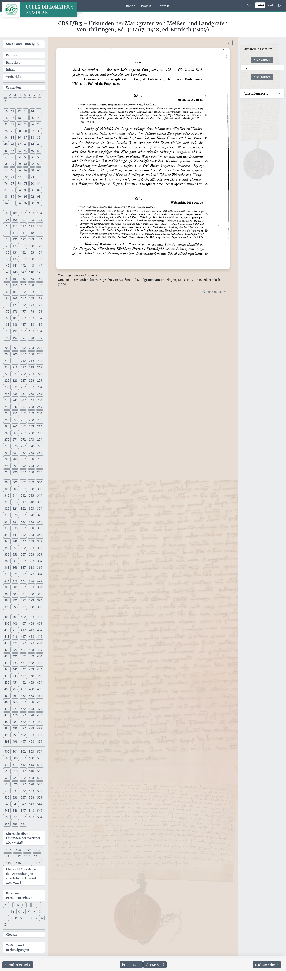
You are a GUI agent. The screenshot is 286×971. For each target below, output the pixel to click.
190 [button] (6, 331)
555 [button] (6, 824)
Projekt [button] (146, 6)
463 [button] (31, 696)
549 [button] (39, 811)
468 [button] (31, 702)
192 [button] (23, 331)
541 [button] (15, 804)
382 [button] (23, 587)
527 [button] (23, 784)
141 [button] (15, 266)
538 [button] (31, 797)
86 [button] (32, 190)
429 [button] (39, 650)
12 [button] (19, 111)
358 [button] (31, 554)
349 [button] (39, 541)
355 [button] (6, 554)
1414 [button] (37, 856)
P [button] (5, 918)
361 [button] (15, 561)
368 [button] (31, 568)
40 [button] (6, 144)
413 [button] (31, 630)
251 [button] (15, 413)
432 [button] (23, 656)
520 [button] (6, 778)
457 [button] (23, 689)
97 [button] (25, 203)
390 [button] (6, 600)
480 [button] (6, 722)
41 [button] (12, 144)
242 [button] (23, 400)
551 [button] (15, 817)
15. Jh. (248, 67)
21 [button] (38, 118)
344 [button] (39, 535)
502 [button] (23, 752)
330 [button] (6, 522)
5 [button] (25, 95)
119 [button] (39, 233)
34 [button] (6, 138)
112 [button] (23, 226)
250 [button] (6, 413)
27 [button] (38, 124)
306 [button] (15, 489)
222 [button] (23, 374)
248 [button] (31, 407)
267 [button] (23, 433)
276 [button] (15, 446)
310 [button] (6, 495)
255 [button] (6, 420)
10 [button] (6, 111)
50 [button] (32, 151)
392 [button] (23, 600)
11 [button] (12, 111)
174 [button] (39, 305)
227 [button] (23, 380)
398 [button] (31, 607)
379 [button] (39, 581)
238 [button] (31, 394)
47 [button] (12, 151)
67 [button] (25, 170)
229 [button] (39, 380)
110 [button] (6, 226)
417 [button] (23, 637)
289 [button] (39, 459)
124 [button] (39, 239)
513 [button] (31, 765)
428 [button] (31, 650)
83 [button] (12, 190)
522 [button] (23, 778)
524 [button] (39, 778)
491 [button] (15, 735)
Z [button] (5, 925)
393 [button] (31, 600)
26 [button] (32, 124)
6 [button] (30, 95)
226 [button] (15, 380)
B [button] (10, 905)
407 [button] (23, 623)
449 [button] (39, 676)
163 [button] (31, 292)
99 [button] (38, 203)
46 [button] (6, 151)
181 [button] (15, 318)
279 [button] (39, 446)
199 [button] (39, 338)
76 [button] (6, 183)
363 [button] (31, 561)
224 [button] (39, 374)
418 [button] (31, 637)
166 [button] (15, 298)
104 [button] (39, 213)
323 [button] (31, 509)
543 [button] (31, 804)
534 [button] (39, 791)
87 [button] (38, 190)
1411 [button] (7, 856)
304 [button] (39, 482)
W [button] (41, 918)
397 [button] (23, 607)
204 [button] (39, 348)
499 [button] (39, 741)
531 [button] (15, 791)
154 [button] (39, 279)
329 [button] (39, 515)
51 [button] (38, 151)
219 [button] (39, 367)
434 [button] (39, 656)
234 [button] (39, 387)
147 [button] (23, 272)
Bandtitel (13, 62)
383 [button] (31, 587)
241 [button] (15, 400)
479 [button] (39, 715)
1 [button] (5, 95)
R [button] (16, 918)
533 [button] (31, 791)
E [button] (28, 905)
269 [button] (39, 433)
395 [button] (6, 607)
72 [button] (19, 177)
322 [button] (23, 509)
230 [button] (6, 387)
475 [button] (6, 715)
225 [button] (6, 380)
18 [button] (19, 118)
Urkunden (13, 87)
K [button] (19, 911)
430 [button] (6, 656)
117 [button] (23, 233)
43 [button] (25, 144)
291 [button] (15, 466)
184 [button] (39, 318)
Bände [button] (131, 6)
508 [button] (31, 758)
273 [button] (31, 440)
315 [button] (6, 502)
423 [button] (31, 643)
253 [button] (31, 413)
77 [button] (12, 183)
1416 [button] (17, 863)
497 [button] (23, 741)
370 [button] (6, 574)
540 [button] (6, 804)
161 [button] (15, 292)
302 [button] (23, 482)
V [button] (36, 918)
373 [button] (31, 574)
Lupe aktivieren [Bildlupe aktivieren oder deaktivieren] (214, 291)
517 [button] (23, 771)
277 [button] (23, 446)
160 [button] (6, 292)
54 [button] (19, 157)
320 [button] (6, 509)
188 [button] (31, 325)
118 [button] (31, 233)
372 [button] (23, 574)
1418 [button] (37, 863)
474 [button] (39, 709)
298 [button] (31, 472)
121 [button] (15, 239)
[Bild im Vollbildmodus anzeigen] (230, 43)
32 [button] (32, 131)
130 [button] (6, 252)
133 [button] (31, 252)
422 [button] (23, 643)
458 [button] (31, 689)
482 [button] (23, 722)
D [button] (23, 905)
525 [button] (6, 784)
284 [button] (39, 453)
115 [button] (6, 233)
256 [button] (15, 420)
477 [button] (23, 715)
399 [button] (39, 607)
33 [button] (38, 131)
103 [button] (31, 213)
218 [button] (31, 367)
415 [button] (6, 637)
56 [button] (32, 157)
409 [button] (39, 623)
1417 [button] (27, 863)
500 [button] (6, 752)
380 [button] (6, 587)
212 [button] (23, 361)
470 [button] (6, 709)
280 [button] (6, 453)
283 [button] (31, 453)
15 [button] (38, 111)
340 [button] (6, 535)
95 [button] (12, 203)
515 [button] (6, 771)
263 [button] (31, 426)
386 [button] (15, 594)
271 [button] (15, 440)
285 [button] (6, 459)
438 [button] (31, 663)
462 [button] (23, 696)
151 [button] (15, 279)
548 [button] (31, 811)
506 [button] (15, 758)
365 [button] (6, 568)
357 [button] (23, 554)
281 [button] (15, 453)
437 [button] (23, 663)
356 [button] (15, 554)
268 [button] (31, 433)
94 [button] (6, 203)
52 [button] (6, 157)
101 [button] (15, 213)
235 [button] (6, 394)
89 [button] (12, 197)
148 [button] (31, 272)
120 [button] (6, 239)
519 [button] (39, 771)
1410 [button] (37, 850)
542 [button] (23, 804)
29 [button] (12, 131)
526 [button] (15, 784)
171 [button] (15, 305)
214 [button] (39, 361)
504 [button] (39, 752)
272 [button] (23, 440)
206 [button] (15, 354)
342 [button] (23, 535)
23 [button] (12, 124)
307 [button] (23, 489)
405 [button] (6, 623)
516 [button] (15, 771)
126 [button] (15, 246)
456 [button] (15, 689)
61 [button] (25, 164)
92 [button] (32, 197)
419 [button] (39, 637)
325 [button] (6, 515)
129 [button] (39, 246)
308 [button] (31, 489)
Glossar (11, 934)
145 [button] (6, 272)
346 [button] (15, 541)
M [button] (29, 911)
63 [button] (38, 164)
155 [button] (6, 285)
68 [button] (32, 170)
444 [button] (39, 669)
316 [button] (15, 502)
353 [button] (31, 548)
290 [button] (6, 466)
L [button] (23, 911)
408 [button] (31, 623)
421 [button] (15, 643)
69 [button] (38, 170)
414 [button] (39, 630)
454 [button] (39, 682)
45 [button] (38, 144)
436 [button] (15, 663)
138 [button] (31, 259)
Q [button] (10, 918)
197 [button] (23, 338)
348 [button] (31, 541)
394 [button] (39, 600)
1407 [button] (7, 850)
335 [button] (6, 528)
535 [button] (6, 797)
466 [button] (15, 702)
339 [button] (39, 528)
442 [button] (23, 669)
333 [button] (31, 522)
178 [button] (31, 311)
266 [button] (15, 433)
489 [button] (39, 728)
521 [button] (15, 778)
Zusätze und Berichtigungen (17, 947)
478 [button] (31, 715)
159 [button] (39, 285)
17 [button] (12, 118)
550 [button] (6, 817)
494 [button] (39, 735)
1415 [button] (7, 863)
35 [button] (12, 138)
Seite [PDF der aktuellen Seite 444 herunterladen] (131, 964)
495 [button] (6, 741)
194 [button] (39, 331)
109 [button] (39, 220)
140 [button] (6, 266)
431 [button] (15, 656)
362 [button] (23, 561)
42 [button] (19, 144)
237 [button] (23, 394)
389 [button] (39, 594)
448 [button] (31, 676)
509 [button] (39, 758)
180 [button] (6, 318)
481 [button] (15, 722)
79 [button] (25, 183)
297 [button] (23, 472)
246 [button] (15, 407)
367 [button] (23, 568)
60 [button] (19, 164)
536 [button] (15, 797)
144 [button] (39, 266)
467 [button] (23, 702)
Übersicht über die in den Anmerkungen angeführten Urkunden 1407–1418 (23, 876)
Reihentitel (14, 55)
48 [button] (19, 151)
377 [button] (23, 581)
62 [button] (32, 164)
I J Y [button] (12, 911)
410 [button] (6, 630)
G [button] (38, 905)
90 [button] (19, 197)
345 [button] (6, 541)
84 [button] (19, 190)
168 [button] (31, 298)
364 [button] (39, 561)
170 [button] (6, 305)
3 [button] (15, 95)
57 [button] (38, 157)
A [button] (5, 905)
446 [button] (15, 676)
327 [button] (23, 515)
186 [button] (15, 325)
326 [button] (15, 515)
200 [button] (6, 348)
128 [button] (31, 246)
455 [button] (6, 689)
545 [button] (6, 811)
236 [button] (15, 394)
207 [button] (23, 354)
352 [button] (23, 548)
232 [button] (23, 387)
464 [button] (39, 696)
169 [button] (39, 298)
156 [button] (15, 285)
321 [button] (15, 509)
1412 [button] (17, 856)
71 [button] (12, 177)
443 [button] (31, 669)
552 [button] (23, 817)
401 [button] (15, 617)
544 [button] (39, 804)
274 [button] (39, 440)
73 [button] (25, 177)
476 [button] (15, 715)
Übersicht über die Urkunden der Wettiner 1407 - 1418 (23, 838)
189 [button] (39, 325)
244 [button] (39, 400)
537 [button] (23, 797)
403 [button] (31, 617)
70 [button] (6, 177)
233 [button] (31, 387)
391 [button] (15, 600)
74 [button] (32, 177)
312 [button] (23, 495)
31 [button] (25, 131)
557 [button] (23, 824)
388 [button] (31, 594)
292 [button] (23, 466)
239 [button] (39, 394)
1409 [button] (27, 850)
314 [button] (39, 495)
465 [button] (6, 702)
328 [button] (31, 515)
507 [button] (23, 758)
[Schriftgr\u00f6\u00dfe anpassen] (271, 5)
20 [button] (32, 118)
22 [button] (6, 124)
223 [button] (31, 374)
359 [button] (39, 554)
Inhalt (10, 69)
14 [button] (32, 111)
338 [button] (31, 528)
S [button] (21, 918)
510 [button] (6, 765)
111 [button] (15, 226)
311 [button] (15, 495)
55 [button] (25, 157)
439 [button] (39, 663)
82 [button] (6, 190)
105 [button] (6, 220)
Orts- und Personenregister (19, 895)
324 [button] (39, 509)
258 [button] (31, 420)
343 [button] (31, 535)
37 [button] (25, 138)
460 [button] (6, 696)
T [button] (26, 918)
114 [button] (39, 226)
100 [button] (6, 213)
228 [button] (31, 380)
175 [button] (6, 311)
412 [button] (23, 630)
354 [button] (39, 548)
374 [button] (39, 574)
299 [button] (39, 472)
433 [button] (31, 656)
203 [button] (31, 348)
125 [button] (6, 246)
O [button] (40, 911)
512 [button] (23, 765)
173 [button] (31, 305)
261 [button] (15, 426)
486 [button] (15, 728)
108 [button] (31, 220)
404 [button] (39, 617)
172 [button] (23, 305)
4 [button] (20, 95)
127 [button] (23, 246)
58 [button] (6, 164)
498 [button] (31, 741)
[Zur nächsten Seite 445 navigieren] (267, 964)
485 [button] (6, 728)
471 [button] (15, 709)
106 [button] (15, 220)
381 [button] (15, 587)
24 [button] (19, 124)
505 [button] (6, 758)
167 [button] (23, 298)
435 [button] (6, 663)
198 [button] (31, 338)
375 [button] (6, 581)
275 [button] (6, 446)
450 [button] (6, 682)
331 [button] (15, 522)
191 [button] (15, 331)
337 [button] (23, 528)
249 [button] (39, 407)
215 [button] (6, 367)
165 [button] (6, 298)
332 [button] (23, 522)
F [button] (33, 905)
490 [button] (6, 735)
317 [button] (23, 502)
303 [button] (31, 482)
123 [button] (31, 239)
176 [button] (15, 311)
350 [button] (6, 548)
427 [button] (23, 650)
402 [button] (23, 617)
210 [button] (6, 361)
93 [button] (38, 197)
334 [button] (39, 522)
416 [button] (15, 637)
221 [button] (15, 374)
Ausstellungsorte (256, 93)
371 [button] (15, 574)
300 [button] (6, 482)
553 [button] (31, 817)
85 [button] (25, 190)
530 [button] (6, 791)
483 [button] (31, 722)
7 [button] (35, 95)
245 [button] (6, 407)
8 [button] (39, 95)
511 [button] (15, 765)
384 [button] (39, 587)
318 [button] (31, 502)
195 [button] (6, 338)
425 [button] (6, 650)
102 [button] (23, 213)
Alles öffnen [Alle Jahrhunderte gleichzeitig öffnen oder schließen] (262, 60)
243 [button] (31, 400)
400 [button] (6, 617)
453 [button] (31, 682)
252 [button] (23, 413)
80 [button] (32, 183)
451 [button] (15, 682)
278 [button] (31, 446)
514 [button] (39, 765)
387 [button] (23, 594)
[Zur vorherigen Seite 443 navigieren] (17, 964)
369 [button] (39, 568)
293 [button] (31, 466)
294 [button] (39, 466)
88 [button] (6, 197)
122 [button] (23, 239)
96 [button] (19, 203)
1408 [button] (17, 850)
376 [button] (15, 581)
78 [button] (19, 183)
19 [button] (25, 118)
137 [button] (23, 259)
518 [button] (31, 771)
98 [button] (32, 203)
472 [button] (23, 709)
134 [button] (39, 252)
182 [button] (23, 318)
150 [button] (6, 279)
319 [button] (39, 502)
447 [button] (23, 676)
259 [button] (39, 420)
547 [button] (23, 811)
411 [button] (15, 630)
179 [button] (39, 311)
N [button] (34, 911)
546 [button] (15, 811)
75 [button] (38, 177)
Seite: (250, 5)
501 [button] (15, 752)
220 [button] (6, 374)
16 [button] (6, 118)
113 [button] (31, 226)
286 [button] (15, 459)
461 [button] (15, 696)
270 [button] (6, 440)
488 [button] (31, 728)
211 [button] (15, 361)
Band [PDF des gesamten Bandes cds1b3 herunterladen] (155, 964)
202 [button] (23, 348)
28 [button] (6, 131)
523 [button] (31, 778)
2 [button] (10, 95)
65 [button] (12, 170)
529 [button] (39, 784)
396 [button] (15, 607)
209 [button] (39, 354)
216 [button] (15, 367)
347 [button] (23, 541)
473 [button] (31, 709)
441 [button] (15, 669)
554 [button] (39, 817)
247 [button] (23, 407)
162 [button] (23, 292)
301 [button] (15, 482)
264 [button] (39, 426)
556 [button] (15, 824)
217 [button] (23, 367)
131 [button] (15, 252)
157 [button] (23, 285)
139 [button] (39, 259)
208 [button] (31, 354)
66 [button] (19, 170)
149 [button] (39, 272)
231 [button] (15, 387)
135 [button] (6, 259)
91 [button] (25, 197)
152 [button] (23, 279)
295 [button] (6, 472)
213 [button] (31, 361)
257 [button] (23, 420)
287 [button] (23, 459)
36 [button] (19, 138)
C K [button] (17, 905)
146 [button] (15, 272)
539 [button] (39, 797)
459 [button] (39, 689)
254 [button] (39, 413)
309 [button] (39, 489)
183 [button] (31, 318)
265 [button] (6, 433)
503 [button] (31, 752)
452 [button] (23, 682)
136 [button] (15, 259)
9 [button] (5, 101)
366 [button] (15, 568)
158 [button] (31, 285)
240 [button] (6, 400)
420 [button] (6, 643)
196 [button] (15, 338)
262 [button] (23, 426)
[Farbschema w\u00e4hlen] (279, 5)
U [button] (31, 918)
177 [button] (23, 311)
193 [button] (31, 331)
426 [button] (15, 650)
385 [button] (6, 594)
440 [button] (6, 669)
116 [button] (15, 233)
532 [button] (23, 791)
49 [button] (25, 151)
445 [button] (6, 676)
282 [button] (23, 453)
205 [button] (6, 354)
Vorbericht (14, 77)
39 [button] (38, 138)
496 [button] (15, 741)
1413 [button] (27, 856)
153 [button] (31, 279)
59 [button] (12, 164)
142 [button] (23, 266)
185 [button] (6, 325)
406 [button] (15, 623)
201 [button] (15, 348)
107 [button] (23, 220)
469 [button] (39, 702)
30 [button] (19, 131)
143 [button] (31, 266)
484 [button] (39, 722)
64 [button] (6, 170)
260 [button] (6, 426)
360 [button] (6, 561)
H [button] (5, 911)
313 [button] (31, 495)
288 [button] (31, 459)
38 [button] (32, 138)
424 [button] (39, 643)
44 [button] (32, 144)
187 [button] (23, 325)
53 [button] (12, 157)
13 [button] (25, 111)
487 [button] (23, 728)
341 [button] (15, 535)
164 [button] (39, 292)
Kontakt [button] (163, 6)
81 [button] (38, 183)
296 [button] (15, 472)
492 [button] (23, 735)
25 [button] (25, 124)
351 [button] (15, 548)
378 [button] (31, 581)
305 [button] (6, 489)
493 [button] (31, 735)
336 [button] (15, 528)
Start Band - (22, 44)
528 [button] (31, 784)
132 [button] (23, 252)
